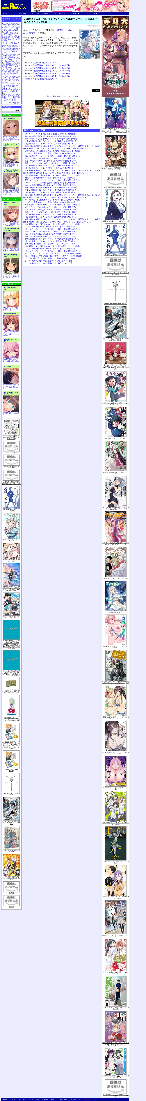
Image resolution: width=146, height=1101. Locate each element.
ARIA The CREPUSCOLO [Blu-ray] (11, 770)
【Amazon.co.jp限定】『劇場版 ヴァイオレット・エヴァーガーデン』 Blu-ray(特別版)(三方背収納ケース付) (11, 588)
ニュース (13, 13)
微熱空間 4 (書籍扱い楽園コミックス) (115, 187)
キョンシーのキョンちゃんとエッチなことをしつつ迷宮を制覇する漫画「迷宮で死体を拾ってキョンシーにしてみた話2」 (11, 79)
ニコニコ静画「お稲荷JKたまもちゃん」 (42, 79)
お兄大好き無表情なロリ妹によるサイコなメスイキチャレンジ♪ (50, 244)
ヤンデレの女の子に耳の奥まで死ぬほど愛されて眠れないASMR (50, 258)
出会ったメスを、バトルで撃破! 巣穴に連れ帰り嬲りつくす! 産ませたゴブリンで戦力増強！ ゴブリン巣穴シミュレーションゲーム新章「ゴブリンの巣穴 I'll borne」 (11, 26)
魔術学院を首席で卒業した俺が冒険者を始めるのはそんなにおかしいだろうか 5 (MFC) (115, 682)
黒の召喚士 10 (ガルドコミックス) (115, 438)
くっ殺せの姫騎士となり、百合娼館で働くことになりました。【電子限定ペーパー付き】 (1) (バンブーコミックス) (115, 168)
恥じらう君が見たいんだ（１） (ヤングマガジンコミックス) (115, 753)
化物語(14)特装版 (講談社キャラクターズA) (11, 466)
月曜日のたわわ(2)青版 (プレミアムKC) (11, 510)
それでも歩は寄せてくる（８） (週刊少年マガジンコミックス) (115, 897)
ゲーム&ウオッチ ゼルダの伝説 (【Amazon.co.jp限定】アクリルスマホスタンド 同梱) (11, 691)
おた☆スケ (63, 13)
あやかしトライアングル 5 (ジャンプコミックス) (11, 540)
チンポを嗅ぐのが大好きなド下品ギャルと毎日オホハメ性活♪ (49, 261)
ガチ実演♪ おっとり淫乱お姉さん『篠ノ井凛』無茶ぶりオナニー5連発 (52, 151)
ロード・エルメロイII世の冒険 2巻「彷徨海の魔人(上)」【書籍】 (11, 822)
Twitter (95, 13)
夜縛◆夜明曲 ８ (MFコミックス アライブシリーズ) (116, 647)
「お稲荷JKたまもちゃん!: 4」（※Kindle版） (51, 68)
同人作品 (22, 13)
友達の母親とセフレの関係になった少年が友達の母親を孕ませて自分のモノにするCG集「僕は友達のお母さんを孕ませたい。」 (11, 72)
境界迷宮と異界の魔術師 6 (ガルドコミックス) (116, 472)
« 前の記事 (50, 96)
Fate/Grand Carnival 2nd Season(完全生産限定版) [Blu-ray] (11, 878)
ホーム (5, 13)
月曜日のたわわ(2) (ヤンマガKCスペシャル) (115, 221)
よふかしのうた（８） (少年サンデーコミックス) (115, 862)
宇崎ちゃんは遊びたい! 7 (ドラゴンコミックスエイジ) (11, 616)
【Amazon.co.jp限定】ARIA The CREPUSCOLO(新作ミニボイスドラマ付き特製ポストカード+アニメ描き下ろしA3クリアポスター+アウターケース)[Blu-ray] (11, 745)
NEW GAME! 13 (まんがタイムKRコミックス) (116, 1095)
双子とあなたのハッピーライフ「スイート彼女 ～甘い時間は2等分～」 (53, 156)
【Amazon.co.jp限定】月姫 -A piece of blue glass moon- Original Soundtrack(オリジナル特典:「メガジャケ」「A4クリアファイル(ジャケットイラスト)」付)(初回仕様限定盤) (115, 130)
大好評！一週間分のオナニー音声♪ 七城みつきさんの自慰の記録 (50, 153)
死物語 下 (11, 893)
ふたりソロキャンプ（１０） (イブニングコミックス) (115, 1008)
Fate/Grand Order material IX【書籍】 (11, 794)
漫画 (37, 13)
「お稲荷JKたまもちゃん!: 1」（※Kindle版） (51, 76)
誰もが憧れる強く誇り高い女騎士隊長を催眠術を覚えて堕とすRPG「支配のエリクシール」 (11, 50)
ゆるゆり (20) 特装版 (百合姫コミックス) (11, 560)
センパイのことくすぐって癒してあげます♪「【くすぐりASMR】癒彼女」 (54, 253)
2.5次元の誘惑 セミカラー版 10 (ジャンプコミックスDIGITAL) (115, 1076)
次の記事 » (73, 96)
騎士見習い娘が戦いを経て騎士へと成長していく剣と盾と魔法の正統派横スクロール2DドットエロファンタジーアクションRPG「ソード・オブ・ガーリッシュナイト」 (11, 57)
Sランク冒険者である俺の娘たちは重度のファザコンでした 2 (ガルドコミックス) (115, 508)
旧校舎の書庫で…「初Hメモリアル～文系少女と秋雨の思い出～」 (51, 144)
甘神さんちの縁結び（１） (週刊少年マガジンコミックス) (115, 972)
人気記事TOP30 (75, 13)
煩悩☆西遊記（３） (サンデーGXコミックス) (116, 788)
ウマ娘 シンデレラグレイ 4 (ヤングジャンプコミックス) (115, 273)
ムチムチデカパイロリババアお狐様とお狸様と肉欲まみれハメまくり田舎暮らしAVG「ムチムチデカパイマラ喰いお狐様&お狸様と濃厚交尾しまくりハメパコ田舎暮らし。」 (11, 88)
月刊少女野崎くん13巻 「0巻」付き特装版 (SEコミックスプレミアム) (11, 437)
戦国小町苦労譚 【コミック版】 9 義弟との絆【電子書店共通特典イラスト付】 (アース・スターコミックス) (115, 1044)
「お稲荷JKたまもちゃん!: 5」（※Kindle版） (51, 65)
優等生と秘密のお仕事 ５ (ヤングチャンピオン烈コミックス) (115, 717)
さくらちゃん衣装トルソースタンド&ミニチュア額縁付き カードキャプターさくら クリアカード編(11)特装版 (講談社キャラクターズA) (115, 367)
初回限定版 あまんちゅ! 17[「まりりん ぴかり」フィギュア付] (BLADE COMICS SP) (11, 719)
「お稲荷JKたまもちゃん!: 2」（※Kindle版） (51, 73)
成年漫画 (45, 13)
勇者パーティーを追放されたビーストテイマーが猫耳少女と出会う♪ (51, 139)
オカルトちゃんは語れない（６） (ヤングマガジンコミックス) (115, 403)
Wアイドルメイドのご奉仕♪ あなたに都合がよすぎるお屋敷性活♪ (50, 134)
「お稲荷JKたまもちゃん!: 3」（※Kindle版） (51, 71)
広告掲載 (87, 13)
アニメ (31, 13)
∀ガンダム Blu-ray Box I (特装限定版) (11, 851)
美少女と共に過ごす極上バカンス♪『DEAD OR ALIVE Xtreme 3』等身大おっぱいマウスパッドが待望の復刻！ (11, 45)
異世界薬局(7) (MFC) (115, 612)
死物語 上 (11, 906)
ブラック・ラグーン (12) (11, 452)
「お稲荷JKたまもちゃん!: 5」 (45, 62)
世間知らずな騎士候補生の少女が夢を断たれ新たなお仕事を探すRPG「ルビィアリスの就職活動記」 (11, 65)
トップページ (61, 96)
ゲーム (53, 13)
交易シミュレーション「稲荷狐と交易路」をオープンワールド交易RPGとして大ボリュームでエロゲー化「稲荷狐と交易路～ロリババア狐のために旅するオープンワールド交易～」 (11, 36)
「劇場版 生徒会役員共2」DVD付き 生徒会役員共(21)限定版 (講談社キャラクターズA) (11, 482)
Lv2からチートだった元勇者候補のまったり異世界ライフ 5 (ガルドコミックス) (115, 543)
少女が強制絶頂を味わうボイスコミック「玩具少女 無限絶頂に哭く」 (52, 141)
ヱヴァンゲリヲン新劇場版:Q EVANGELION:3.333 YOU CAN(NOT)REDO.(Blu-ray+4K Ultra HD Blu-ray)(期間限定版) (11, 673)
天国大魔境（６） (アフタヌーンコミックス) (115, 578)
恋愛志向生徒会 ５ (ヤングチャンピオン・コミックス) (115, 823)
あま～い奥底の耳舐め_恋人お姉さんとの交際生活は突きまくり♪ (50, 136)
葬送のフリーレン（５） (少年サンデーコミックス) (115, 935)
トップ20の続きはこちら (13, 103)
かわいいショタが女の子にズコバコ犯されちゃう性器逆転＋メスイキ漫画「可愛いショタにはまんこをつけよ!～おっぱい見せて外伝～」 (11, 97)
